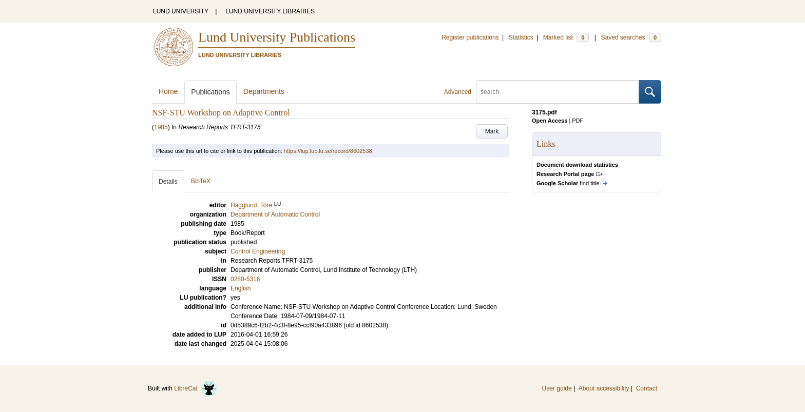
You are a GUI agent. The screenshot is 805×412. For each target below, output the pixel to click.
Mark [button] (492, 131)
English (241, 288)
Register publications (470, 37)
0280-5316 (245, 279)
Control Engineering (258, 251)
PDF (577, 120)
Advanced (457, 91)
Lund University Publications (276, 37)
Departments (263, 91)
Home (168, 91)
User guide (557, 388)
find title (567, 183)
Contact (646, 388)
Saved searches (631, 37)
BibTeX (200, 181)
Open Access (549, 120)
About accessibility (604, 388)
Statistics (521, 37)
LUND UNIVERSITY (180, 11)
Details (168, 181)
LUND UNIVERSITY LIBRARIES (270, 11)
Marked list (566, 37)
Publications (210, 92)
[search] (557, 92)
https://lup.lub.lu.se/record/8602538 (328, 151)
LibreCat (195, 388)
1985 (161, 127)
